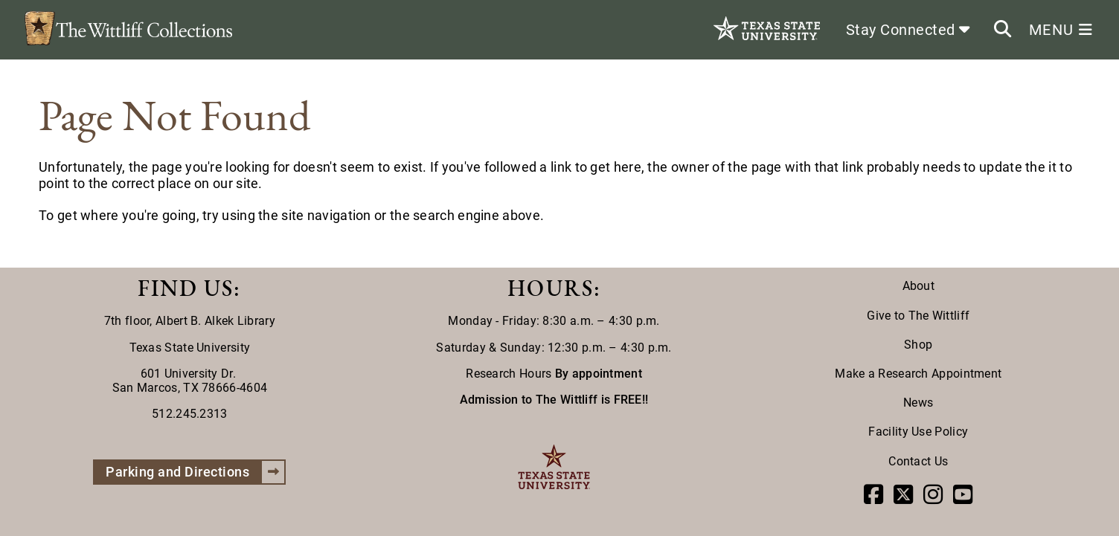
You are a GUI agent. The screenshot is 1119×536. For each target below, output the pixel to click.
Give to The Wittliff (918, 316)
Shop (918, 345)
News (918, 402)
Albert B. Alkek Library (215, 321)
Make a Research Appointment (918, 374)
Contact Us (918, 461)
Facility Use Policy (918, 431)
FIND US (186, 288)
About (918, 286)
